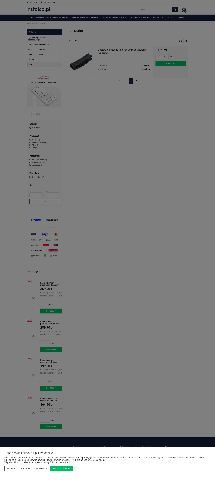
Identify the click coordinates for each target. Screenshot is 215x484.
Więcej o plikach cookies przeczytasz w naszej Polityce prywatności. (37, 462)
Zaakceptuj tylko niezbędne (18, 468)
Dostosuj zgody (41, 468)
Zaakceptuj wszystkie (61, 468)
